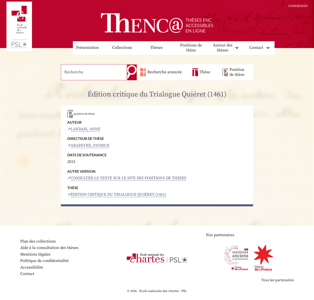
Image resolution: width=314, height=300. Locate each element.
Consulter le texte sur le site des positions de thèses (128, 178)
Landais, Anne (85, 129)
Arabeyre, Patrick (89, 145)
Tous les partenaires (277, 280)
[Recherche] (94, 72)
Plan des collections (38, 241)
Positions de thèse (191, 48)
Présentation (87, 47)
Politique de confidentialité (44, 260)
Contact (256, 47)
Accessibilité (31, 267)
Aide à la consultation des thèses (49, 247)
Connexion (298, 6)
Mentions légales (35, 254)
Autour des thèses (222, 48)
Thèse (205, 72)
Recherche (132, 72)
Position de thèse (236, 72)
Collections (122, 47)
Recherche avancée (164, 72)
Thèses (156, 47)
